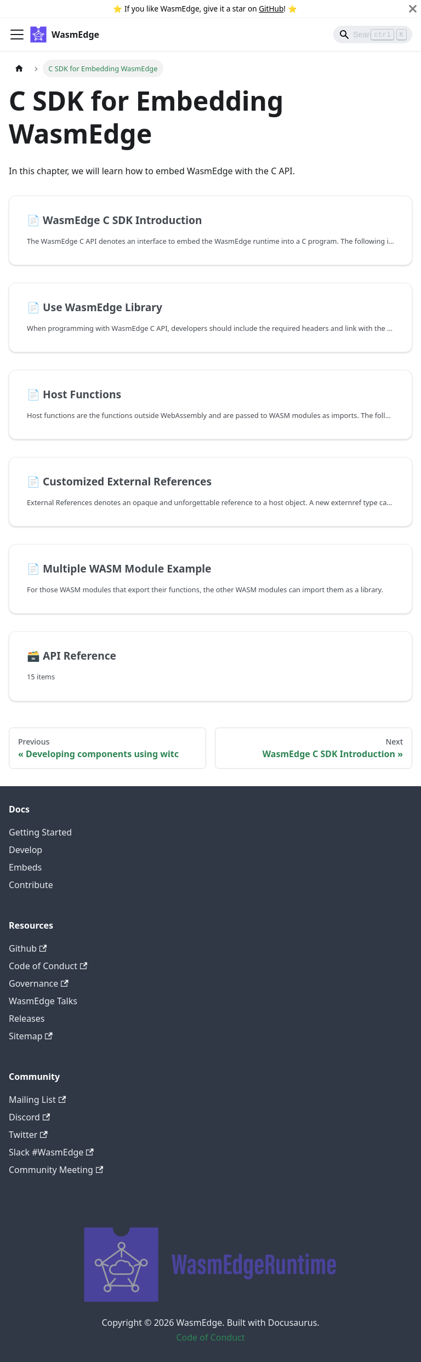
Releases (26, 1018)
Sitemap (31, 1036)
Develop (25, 850)
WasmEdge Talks (43, 1001)
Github (28, 948)
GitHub (271, 8)
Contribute (31, 885)
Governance (39, 983)
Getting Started (40, 832)
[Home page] (19, 68)
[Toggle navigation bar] (17, 34)
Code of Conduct (48, 966)
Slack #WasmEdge (51, 1152)
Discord (29, 1117)
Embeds (25, 867)
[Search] (372, 34)
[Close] (413, 9)
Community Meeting (56, 1170)
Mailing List (37, 1100)
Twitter (28, 1135)
